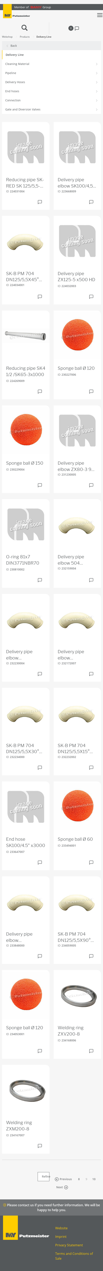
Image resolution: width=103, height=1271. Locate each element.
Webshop (7, 36)
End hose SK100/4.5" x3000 (25, 842)
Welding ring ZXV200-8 (71, 1031)
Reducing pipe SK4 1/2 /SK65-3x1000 (25, 371)
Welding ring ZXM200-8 (19, 1125)
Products (25, 36)
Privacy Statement (69, 1245)
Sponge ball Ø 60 (75, 839)
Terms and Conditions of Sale (74, 1256)
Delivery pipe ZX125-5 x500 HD (76, 276)
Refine (45, 1176)
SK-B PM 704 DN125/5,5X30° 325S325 (22, 749)
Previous (63, 1179)
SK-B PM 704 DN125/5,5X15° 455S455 (74, 749)
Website (61, 1228)
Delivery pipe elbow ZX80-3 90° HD (77, 466)
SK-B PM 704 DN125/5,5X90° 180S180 (74, 937)
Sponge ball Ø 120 (76, 368)
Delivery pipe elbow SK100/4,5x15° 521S (21, 937)
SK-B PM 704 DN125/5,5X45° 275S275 (22, 277)
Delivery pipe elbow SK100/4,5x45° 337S (74, 655)
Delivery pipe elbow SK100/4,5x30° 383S (22, 655)
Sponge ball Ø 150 (24, 463)
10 (94, 1179)
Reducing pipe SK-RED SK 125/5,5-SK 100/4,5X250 (25, 183)
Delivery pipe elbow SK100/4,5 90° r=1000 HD (75, 183)
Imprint (61, 1236)
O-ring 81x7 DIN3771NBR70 (22, 560)
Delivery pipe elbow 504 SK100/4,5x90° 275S (74, 560)
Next (62, 1187)
